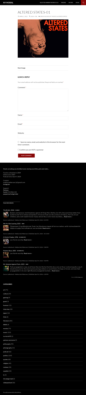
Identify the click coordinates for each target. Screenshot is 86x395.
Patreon (6, 190)
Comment (22, 87)
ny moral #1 (7, 336)
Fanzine (63, 2)
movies (5, 328)
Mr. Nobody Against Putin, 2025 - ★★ (15, 264)
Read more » (68, 217)
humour (6, 305)
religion (5, 363)
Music (77, 2)
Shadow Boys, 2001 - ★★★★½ (13, 251)
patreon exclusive (9, 340)
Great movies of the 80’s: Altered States (53, 16)
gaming (5, 297)
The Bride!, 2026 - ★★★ (11, 210)
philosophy (7, 344)
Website (21, 133)
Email (20, 124)
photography (7, 348)
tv (3, 375)
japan (5, 313)
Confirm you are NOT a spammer (30, 150)
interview (6, 309)
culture (5, 294)
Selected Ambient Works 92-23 (49, 2)
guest (5, 301)
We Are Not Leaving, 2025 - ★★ (13, 224)
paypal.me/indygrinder (10, 194)
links (4, 317)
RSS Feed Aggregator (79, 277)
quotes (5, 359)
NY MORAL (8, 2)
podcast (5, 352)
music (5, 332)
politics (5, 355)
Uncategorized (8, 379)
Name (20, 115)
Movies (71, 2)
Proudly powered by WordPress (12, 392)
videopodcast (7, 383)
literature (6, 321)
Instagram (6, 184)
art (4, 290)
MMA (5, 325)
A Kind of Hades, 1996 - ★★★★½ (14, 237)
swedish (6, 371)
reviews (5, 367)
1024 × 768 (34, 16)
